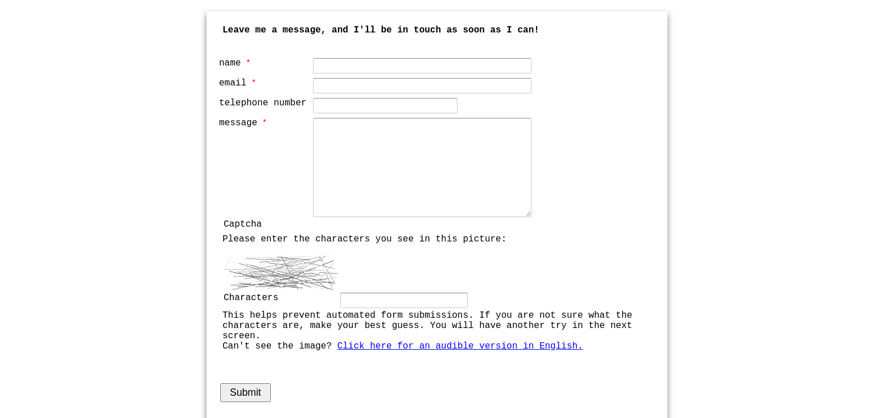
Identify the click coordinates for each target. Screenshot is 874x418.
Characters (251, 298)
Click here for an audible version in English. (460, 346)
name (230, 63)
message (238, 123)
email (232, 83)
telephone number (263, 103)
